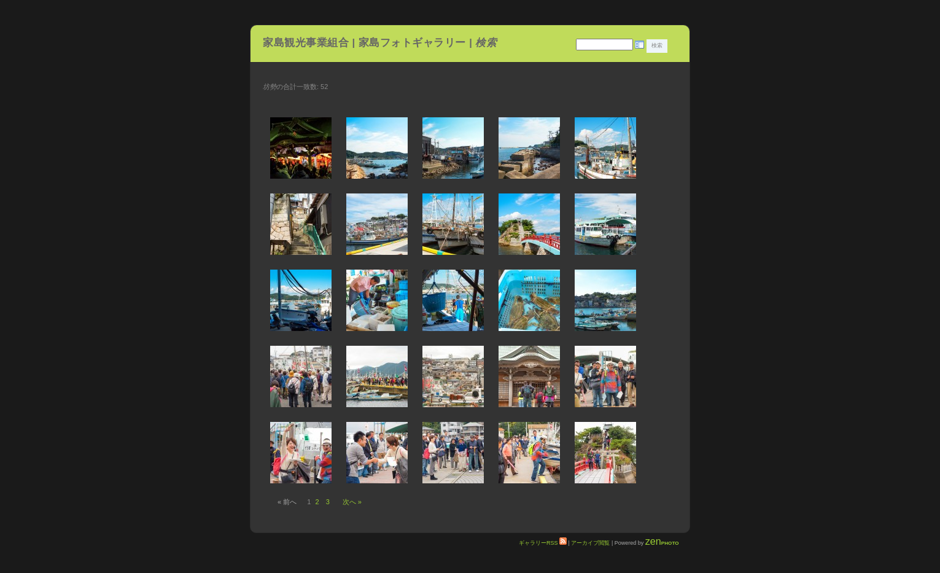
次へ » (352, 501)
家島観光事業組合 (306, 42)
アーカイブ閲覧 (590, 543)
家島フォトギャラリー (414, 42)
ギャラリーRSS (543, 543)
